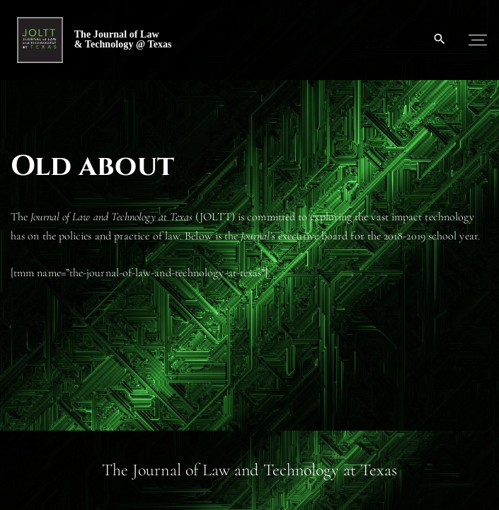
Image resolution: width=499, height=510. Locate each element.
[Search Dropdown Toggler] (440, 39)
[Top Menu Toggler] (477, 39)
